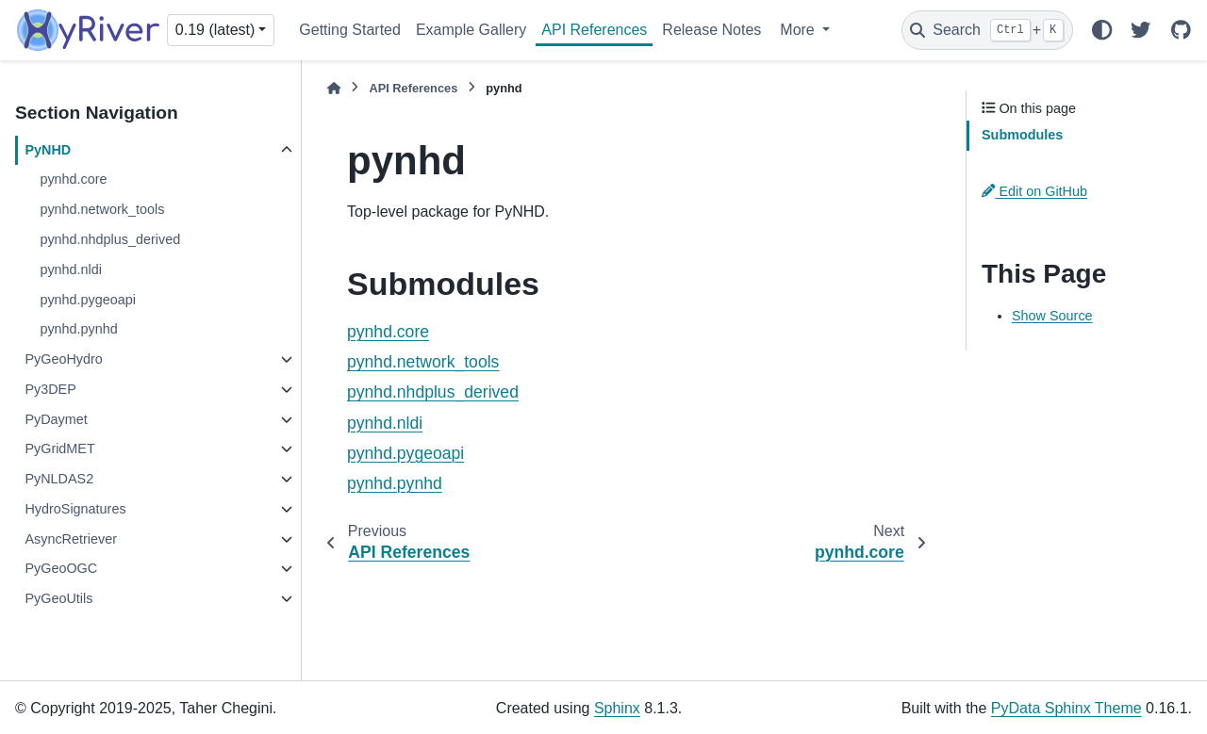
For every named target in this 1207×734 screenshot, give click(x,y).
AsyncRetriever (71, 538)
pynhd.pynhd (78, 328)
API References (594, 30)
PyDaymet (56, 419)
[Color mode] (1101, 30)
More (799, 30)
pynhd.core (73, 179)
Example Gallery (471, 30)
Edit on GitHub (1034, 191)
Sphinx (617, 708)
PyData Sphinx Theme (1066, 708)
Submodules (1022, 134)
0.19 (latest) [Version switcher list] (215, 30)
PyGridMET (59, 448)
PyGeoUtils (58, 598)
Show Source (1052, 315)
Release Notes (711, 30)
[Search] (987, 30)
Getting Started (350, 30)
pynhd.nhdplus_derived (110, 239)
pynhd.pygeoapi (88, 299)
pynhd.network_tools (102, 209)
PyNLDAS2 (59, 478)
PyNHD (48, 149)
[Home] (333, 88)
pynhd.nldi (71, 269)
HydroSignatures (75, 508)
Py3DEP (50, 389)
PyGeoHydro (63, 359)
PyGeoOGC (61, 568)
